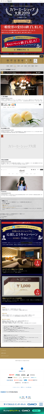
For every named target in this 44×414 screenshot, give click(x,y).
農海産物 (2, 130)
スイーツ (2, 161)
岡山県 (11, 98)
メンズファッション (4, 193)
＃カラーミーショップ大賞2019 (26, 242)
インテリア (3, 98)
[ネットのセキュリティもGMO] (22, 410)
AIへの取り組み (28, 387)
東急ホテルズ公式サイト (14, 338)
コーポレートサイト (16, 387)
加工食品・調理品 (8, 130)
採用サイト (23, 387)
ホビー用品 (7, 98)
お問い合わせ (3, 353)
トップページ (3, 350)
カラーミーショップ (4, 355)
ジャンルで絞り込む (35, 62)
